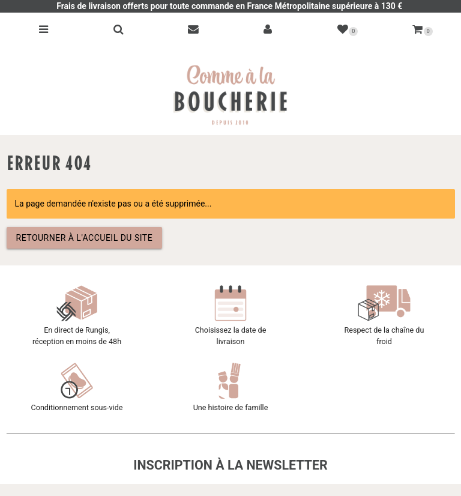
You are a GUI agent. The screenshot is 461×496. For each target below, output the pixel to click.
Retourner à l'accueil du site (84, 238)
